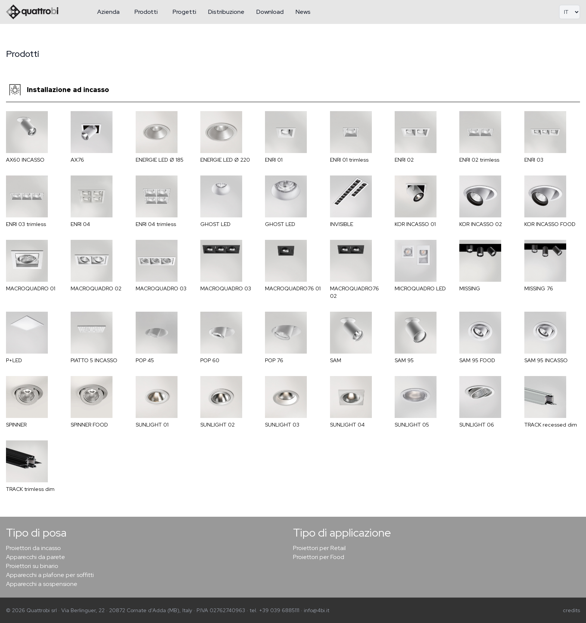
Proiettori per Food (318, 557)
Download (270, 12)
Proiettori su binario (32, 566)
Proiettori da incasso (33, 548)
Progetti (184, 12)
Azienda (108, 12)
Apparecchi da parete (35, 557)
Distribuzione (226, 12)
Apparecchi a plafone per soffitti (50, 575)
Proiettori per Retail (319, 548)
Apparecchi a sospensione (41, 584)
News (303, 12)
